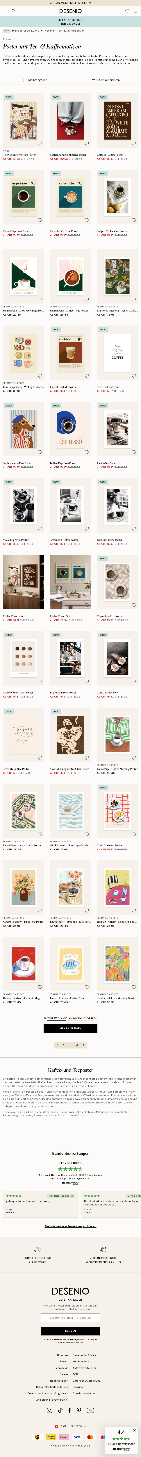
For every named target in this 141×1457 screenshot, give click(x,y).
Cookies (78, 1387)
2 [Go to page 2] (70, 1045)
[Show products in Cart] (135, 11)
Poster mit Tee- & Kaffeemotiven (64, 30)
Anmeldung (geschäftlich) (52, 1399)
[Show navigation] (5, 11)
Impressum (61, 1368)
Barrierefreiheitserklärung (52, 1387)
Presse (64, 1361)
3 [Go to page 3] (77, 1045)
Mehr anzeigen (70, 1028)
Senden (70, 1331)
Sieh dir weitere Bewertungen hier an (70, 1226)
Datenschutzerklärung (66, 1339)
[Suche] (14, 11)
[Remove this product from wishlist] (40, 144)
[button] (121, 1440)
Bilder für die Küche (27, 30)
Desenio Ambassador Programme (48, 1393)
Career (64, 1374)
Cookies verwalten (84, 1393)
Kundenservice (82, 1361)
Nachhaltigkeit (59, 1380)
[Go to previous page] (57, 1045)
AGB (75, 1374)
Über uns (62, 1355)
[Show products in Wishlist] (127, 11)
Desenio (81, 1446)
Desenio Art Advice (84, 1355)
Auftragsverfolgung (85, 1368)
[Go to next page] (83, 1045)
